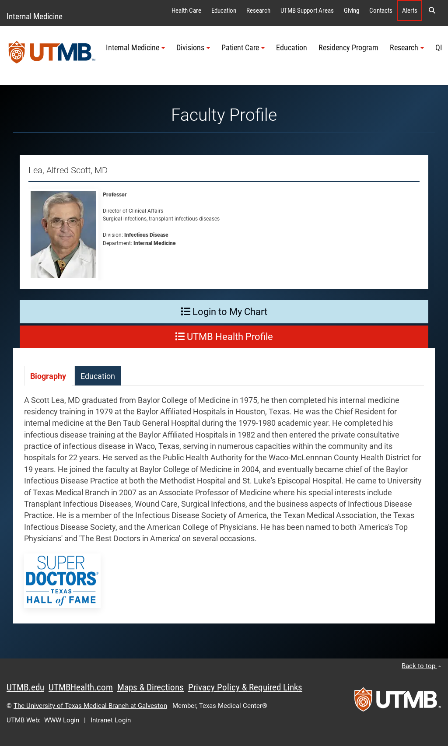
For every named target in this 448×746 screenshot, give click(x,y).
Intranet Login (111, 720)
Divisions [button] (193, 48)
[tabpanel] (224, 509)
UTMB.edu (25, 687)
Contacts (380, 10)
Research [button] (407, 48)
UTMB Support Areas (307, 10)
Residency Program (348, 48)
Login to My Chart (224, 311)
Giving (351, 10)
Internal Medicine (35, 16)
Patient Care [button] (243, 48)
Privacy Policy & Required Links (245, 687)
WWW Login (61, 720)
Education (223, 10)
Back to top (421, 666)
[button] (431, 10)
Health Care (186, 10)
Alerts (409, 10)
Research (258, 10)
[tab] (48, 375)
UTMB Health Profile (224, 336)
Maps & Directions (150, 687)
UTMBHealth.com (81, 687)
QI (438, 48)
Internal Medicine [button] (135, 48)
